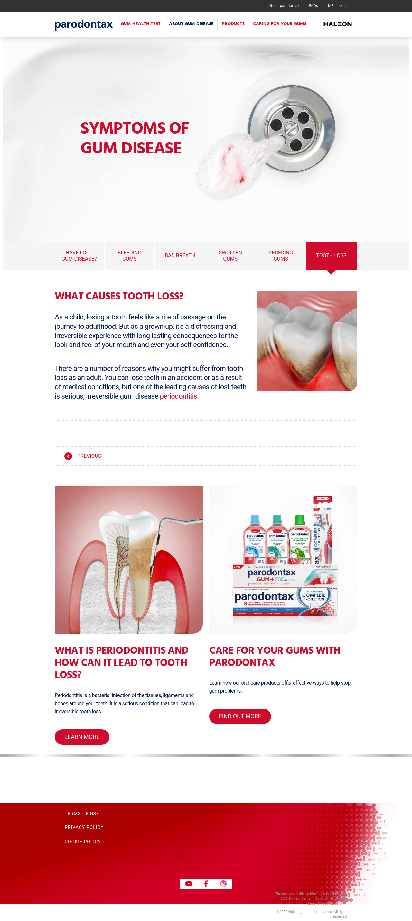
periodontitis (178, 396)
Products (233, 24)
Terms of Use (82, 813)
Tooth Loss (331, 256)
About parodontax (284, 6)
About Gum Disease (191, 24)
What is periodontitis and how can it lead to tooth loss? (121, 663)
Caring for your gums (279, 24)
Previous (89, 456)
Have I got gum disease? (79, 256)
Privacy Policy (84, 827)
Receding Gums (281, 256)
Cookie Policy (83, 841)
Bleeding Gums (129, 256)
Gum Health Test (141, 24)
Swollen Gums (230, 256)
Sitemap (75, 785)
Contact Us (80, 772)
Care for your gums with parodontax (275, 657)
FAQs (313, 6)
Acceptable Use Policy (95, 799)
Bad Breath (180, 256)
